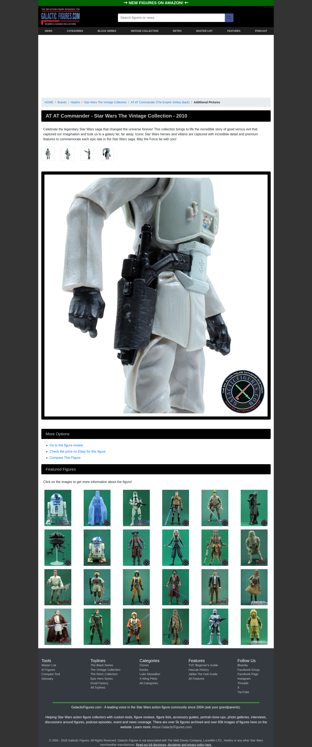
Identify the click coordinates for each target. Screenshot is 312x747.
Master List (49, 665)
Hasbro (75, 102)
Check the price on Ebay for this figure (78, 451)
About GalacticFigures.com (172, 727)
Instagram (244, 678)
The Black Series (102, 665)
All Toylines (98, 687)
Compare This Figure (65, 457)
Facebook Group (248, 669)
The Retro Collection (104, 674)
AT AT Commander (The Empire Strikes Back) (160, 102)
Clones (144, 665)
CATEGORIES (75, 31)
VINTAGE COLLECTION (144, 31)
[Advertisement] (156, 65)
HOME (49, 102)
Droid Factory (99, 683)
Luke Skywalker (149, 674)
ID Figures (48, 669)
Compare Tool (51, 674)
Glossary (47, 678)
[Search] (229, 17)
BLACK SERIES (107, 31)
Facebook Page (247, 674)
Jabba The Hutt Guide (203, 674)
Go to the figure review (66, 445)
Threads (242, 683)
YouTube (243, 692)
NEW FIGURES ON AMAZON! (157, 3)
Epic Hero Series (102, 678)
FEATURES (234, 31)
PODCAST (261, 31)
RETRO (177, 31)
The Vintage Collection (105, 669)
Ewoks (143, 669)
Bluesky (242, 665)
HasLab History (198, 669)
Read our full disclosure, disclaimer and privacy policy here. (174, 744)
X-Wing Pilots (148, 678)
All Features (196, 678)
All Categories (148, 683)
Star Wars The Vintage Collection (105, 102)
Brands (62, 102)
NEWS (48, 31)
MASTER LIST (204, 31)
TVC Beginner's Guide (203, 665)
